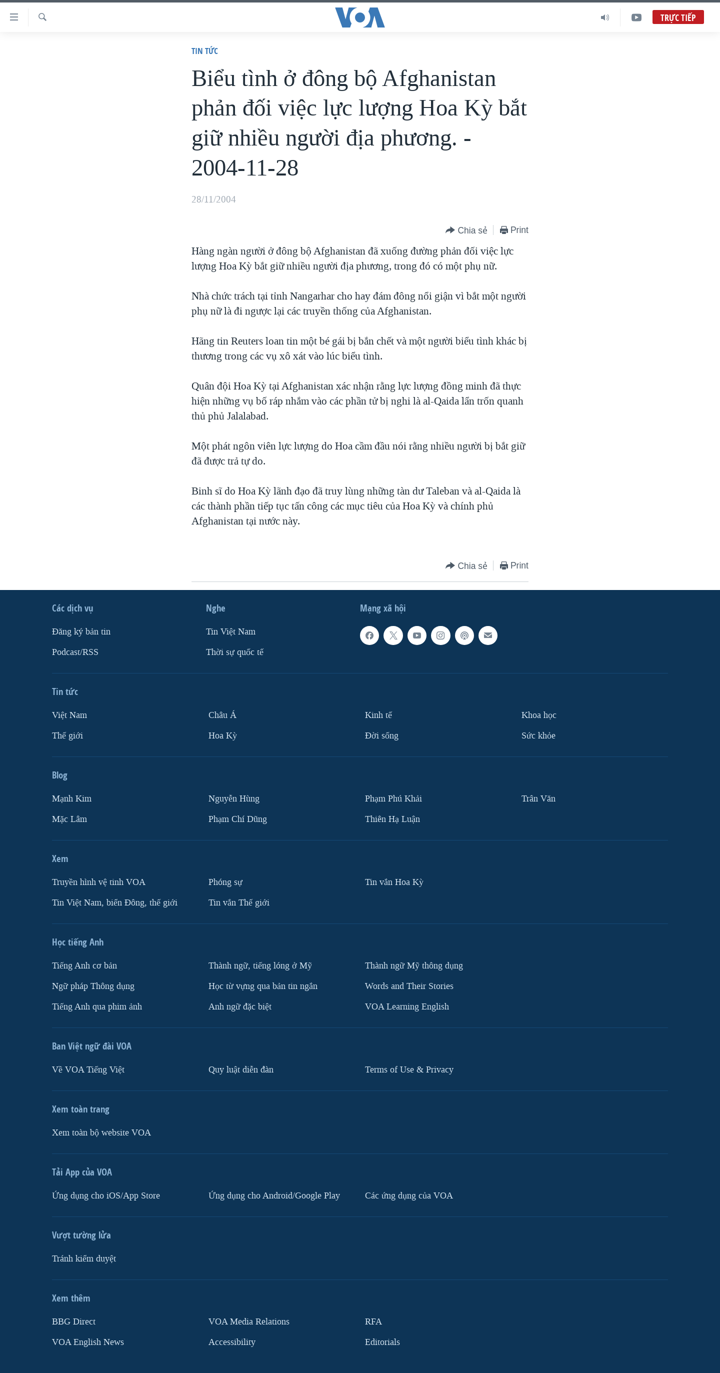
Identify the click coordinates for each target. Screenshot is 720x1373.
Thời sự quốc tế (235, 652)
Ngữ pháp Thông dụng (93, 986)
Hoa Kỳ (222, 736)
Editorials (382, 1342)
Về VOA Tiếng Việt (88, 1070)
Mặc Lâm (69, 819)
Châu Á (222, 715)
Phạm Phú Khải (393, 798)
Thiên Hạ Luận (392, 819)
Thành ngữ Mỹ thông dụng (414, 966)
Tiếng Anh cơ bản (84, 966)
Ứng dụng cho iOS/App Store (106, 1196)
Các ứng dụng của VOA (409, 1196)
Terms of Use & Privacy (409, 1070)
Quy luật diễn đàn (241, 1070)
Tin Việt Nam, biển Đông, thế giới (115, 902)
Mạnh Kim (72, 798)
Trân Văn (539, 798)
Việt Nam (69, 715)
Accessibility (232, 1342)
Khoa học (539, 715)
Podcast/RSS (75, 652)
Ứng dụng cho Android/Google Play (274, 1196)
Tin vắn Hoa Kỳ (394, 882)
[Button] (467, 231)
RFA (373, 1322)
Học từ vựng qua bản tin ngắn (263, 986)
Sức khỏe (539, 736)
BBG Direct (74, 1322)
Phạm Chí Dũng (237, 819)
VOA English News (88, 1342)
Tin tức (205, 50)
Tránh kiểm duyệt (84, 1258)
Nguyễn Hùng (234, 798)
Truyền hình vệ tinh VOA (99, 882)
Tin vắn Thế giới (239, 902)
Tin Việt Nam (231, 632)
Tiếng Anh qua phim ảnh (97, 1006)
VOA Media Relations (249, 1322)
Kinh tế (378, 715)
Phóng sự (225, 882)
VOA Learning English (407, 1006)
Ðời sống (381, 736)
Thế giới (67, 736)
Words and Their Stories (409, 986)
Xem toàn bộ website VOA (101, 1132)
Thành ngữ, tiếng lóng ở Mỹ (260, 966)
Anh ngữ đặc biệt (240, 1006)
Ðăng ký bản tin (81, 632)
